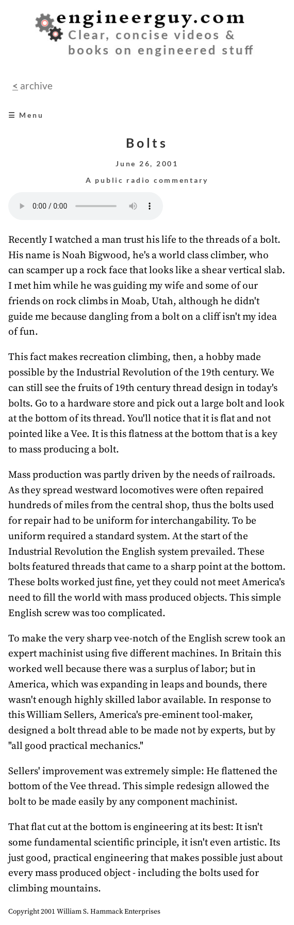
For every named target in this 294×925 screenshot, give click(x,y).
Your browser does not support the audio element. (85, 206)
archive (35, 85)
